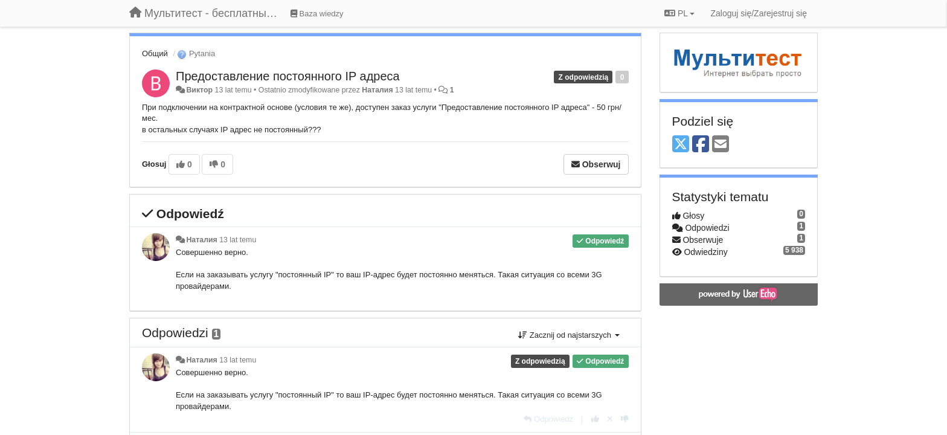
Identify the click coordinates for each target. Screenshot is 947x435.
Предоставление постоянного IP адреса (288, 76)
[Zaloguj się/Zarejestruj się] (758, 13)
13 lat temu (237, 240)
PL (679, 13)
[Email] (720, 144)
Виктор (199, 90)
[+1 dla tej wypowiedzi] (595, 419)
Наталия (377, 90)
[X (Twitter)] (680, 144)
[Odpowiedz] (548, 419)
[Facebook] (700, 144)
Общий (155, 53)
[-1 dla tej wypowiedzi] (625, 419)
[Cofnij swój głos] (610, 419)
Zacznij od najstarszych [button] (568, 335)
